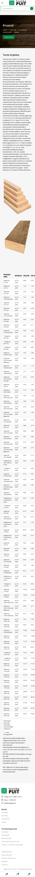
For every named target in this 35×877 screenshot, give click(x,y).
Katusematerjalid (6, 855)
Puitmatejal (4, 832)
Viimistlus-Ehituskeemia (8, 858)
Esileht (5, 30)
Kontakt (3, 822)
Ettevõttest (4, 816)
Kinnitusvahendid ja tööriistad (10, 841)
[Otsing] (17, 8)
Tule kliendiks (5, 819)
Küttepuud (4, 861)
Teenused (4, 865)
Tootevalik (13, 30)
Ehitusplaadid (5, 835)
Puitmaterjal (22, 30)
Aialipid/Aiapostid (6, 852)
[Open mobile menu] (2, 3)
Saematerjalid (7, 32)
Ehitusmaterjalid (6, 838)
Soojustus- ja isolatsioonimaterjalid (12, 845)
